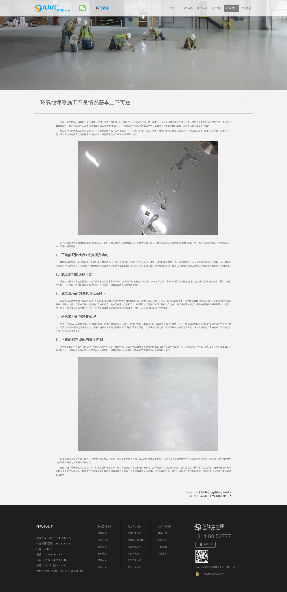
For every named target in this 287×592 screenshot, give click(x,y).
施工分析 (217, 8)
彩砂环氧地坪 (134, 547)
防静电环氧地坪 (135, 540)
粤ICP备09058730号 (214, 574)
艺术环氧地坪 (134, 567)
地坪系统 (202, 8)
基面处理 (162, 533)
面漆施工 (162, 553)
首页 (172, 8)
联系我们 (205, 544)
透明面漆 (102, 547)
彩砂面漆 (102, 553)
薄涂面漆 (102, 533)
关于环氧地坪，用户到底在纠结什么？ (212, 496)
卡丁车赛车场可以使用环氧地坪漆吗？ (212, 492)
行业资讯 (231, 8)
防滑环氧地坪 (134, 560)
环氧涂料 (187, 8)
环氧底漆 (102, 567)
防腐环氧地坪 (134, 533)
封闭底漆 (162, 540)
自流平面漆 (103, 540)
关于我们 (246, 8)
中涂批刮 (162, 547)
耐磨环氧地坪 (134, 553)
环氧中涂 (102, 560)
